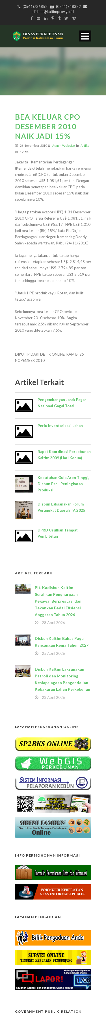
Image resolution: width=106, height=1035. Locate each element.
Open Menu (85, 35)
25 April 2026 (53, 653)
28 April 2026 (53, 622)
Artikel (85, 145)
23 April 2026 (53, 697)
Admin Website (63, 145)
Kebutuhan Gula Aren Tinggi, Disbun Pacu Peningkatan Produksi (63, 483)
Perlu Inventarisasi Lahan (60, 425)
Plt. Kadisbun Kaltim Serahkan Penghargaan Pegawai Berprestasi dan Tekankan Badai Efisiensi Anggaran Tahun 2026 (58, 601)
